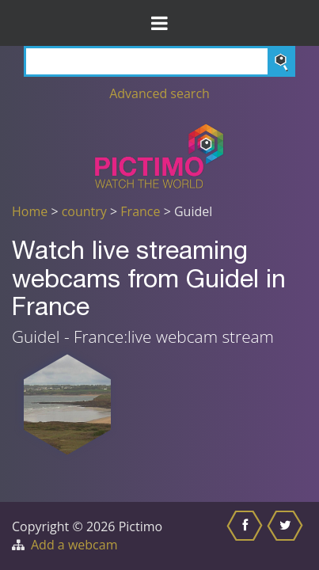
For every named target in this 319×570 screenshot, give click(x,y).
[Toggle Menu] (159, 23)
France (140, 211)
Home (29, 211)
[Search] (159, 61)
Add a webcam (74, 544)
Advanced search (159, 93)
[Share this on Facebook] (246, 536)
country (84, 211)
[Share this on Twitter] (287, 536)
